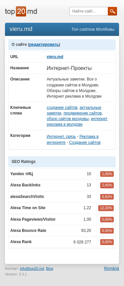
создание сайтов (62, 107)
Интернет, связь (61, 136)
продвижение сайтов (82, 113)
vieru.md (55, 56)
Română (111, 268)
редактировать (44, 44)
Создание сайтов (85, 142)
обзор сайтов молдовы (68, 118)
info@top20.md (32, 268)
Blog (49, 268)
